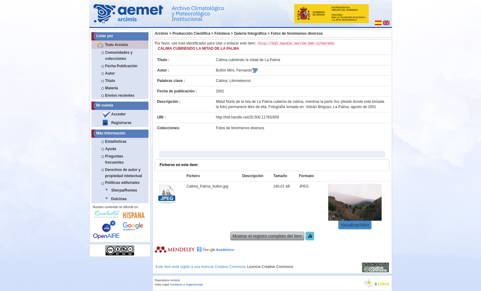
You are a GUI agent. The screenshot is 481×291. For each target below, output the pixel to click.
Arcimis (161, 33)
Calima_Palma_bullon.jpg (207, 186)
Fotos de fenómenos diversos (297, 33)
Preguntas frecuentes (114, 159)
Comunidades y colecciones (119, 55)
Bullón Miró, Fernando (234, 70)
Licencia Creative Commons (270, 267)
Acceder (118, 114)
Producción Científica (191, 33)
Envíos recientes (119, 95)
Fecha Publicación (121, 66)
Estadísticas (116, 141)
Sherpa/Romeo (124, 190)
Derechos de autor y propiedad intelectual (123, 173)
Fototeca (222, 33)
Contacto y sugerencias (186, 284)
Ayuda (110, 149)
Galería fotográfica (250, 33)
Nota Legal (162, 284)
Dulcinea (119, 199)
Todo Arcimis (116, 45)
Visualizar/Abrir (355, 225)
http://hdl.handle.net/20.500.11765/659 (247, 117)
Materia (111, 88)
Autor (110, 73)
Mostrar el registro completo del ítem (267, 236)
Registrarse (121, 123)
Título (110, 81)
